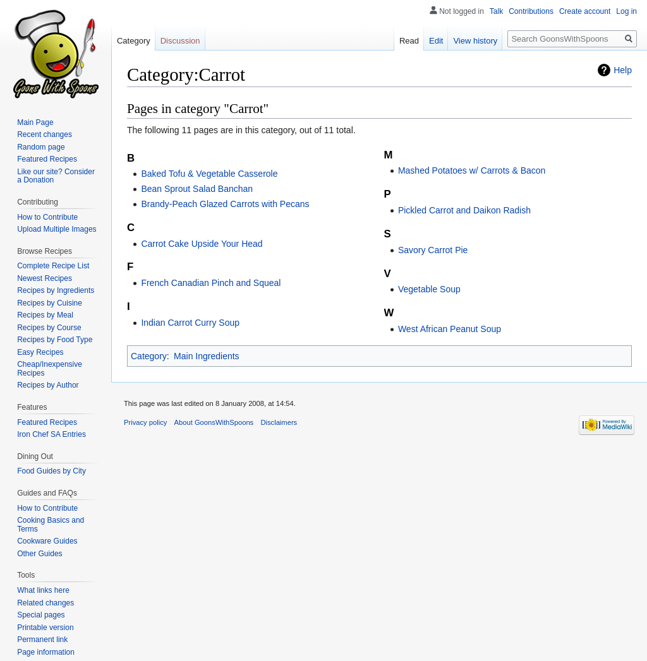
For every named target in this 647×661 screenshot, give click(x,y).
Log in (626, 11)
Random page (40, 147)
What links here (43, 590)
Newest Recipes (44, 278)
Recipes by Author (47, 385)
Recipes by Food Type (54, 339)
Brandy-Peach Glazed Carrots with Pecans (225, 204)
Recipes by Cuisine (49, 303)
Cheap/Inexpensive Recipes (49, 369)
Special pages (40, 614)
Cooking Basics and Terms (50, 524)
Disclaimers (278, 422)
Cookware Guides (47, 541)
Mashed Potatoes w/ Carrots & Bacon (471, 170)
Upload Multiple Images (56, 229)
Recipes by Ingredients (55, 290)
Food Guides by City (51, 471)
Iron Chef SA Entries (51, 434)
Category (149, 356)
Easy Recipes (40, 352)
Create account (584, 11)
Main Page (35, 122)
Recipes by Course (49, 327)
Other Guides (39, 553)
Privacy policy (145, 422)
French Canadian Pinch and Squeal (211, 283)
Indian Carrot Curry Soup (190, 323)
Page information (46, 652)
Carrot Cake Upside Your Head (201, 244)
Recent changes (44, 134)
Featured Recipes (47, 159)
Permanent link (42, 639)
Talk (496, 11)
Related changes (45, 602)
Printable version (45, 627)
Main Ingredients (206, 356)
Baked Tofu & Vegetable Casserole (209, 174)
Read (409, 40)
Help (623, 70)
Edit (436, 40)
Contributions (531, 11)
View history (475, 40)
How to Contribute (47, 217)
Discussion (180, 40)
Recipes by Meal (45, 315)
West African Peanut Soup (449, 329)
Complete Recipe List (53, 265)
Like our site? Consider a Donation (56, 176)
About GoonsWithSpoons (214, 422)
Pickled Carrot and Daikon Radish (464, 210)
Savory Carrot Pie (433, 250)
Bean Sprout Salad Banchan (197, 189)
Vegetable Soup (429, 289)
